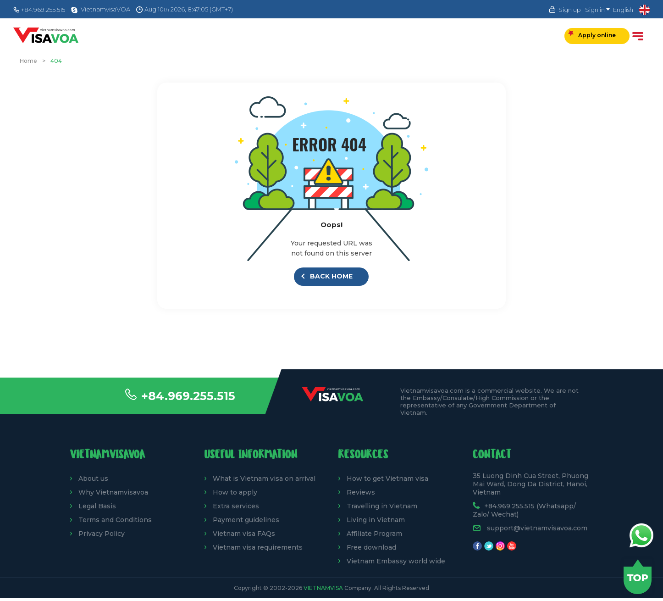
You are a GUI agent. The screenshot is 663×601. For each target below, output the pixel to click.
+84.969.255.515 (188, 396)
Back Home (327, 276)
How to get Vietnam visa (387, 478)
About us (93, 478)
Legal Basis (97, 506)
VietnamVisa (323, 587)
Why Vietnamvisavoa (113, 492)
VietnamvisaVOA (105, 9)
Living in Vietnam (376, 520)
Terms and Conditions (115, 520)
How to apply (235, 492)
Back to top (638, 576)
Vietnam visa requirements (258, 547)
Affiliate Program (374, 533)
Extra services (236, 506)
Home (28, 60)
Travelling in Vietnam (382, 506)
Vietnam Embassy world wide (396, 561)
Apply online (592, 34)
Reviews (361, 492)
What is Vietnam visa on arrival (264, 478)
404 (56, 60)
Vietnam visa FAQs (244, 533)
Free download (371, 547)
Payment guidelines (246, 520)
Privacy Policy (101, 533)
